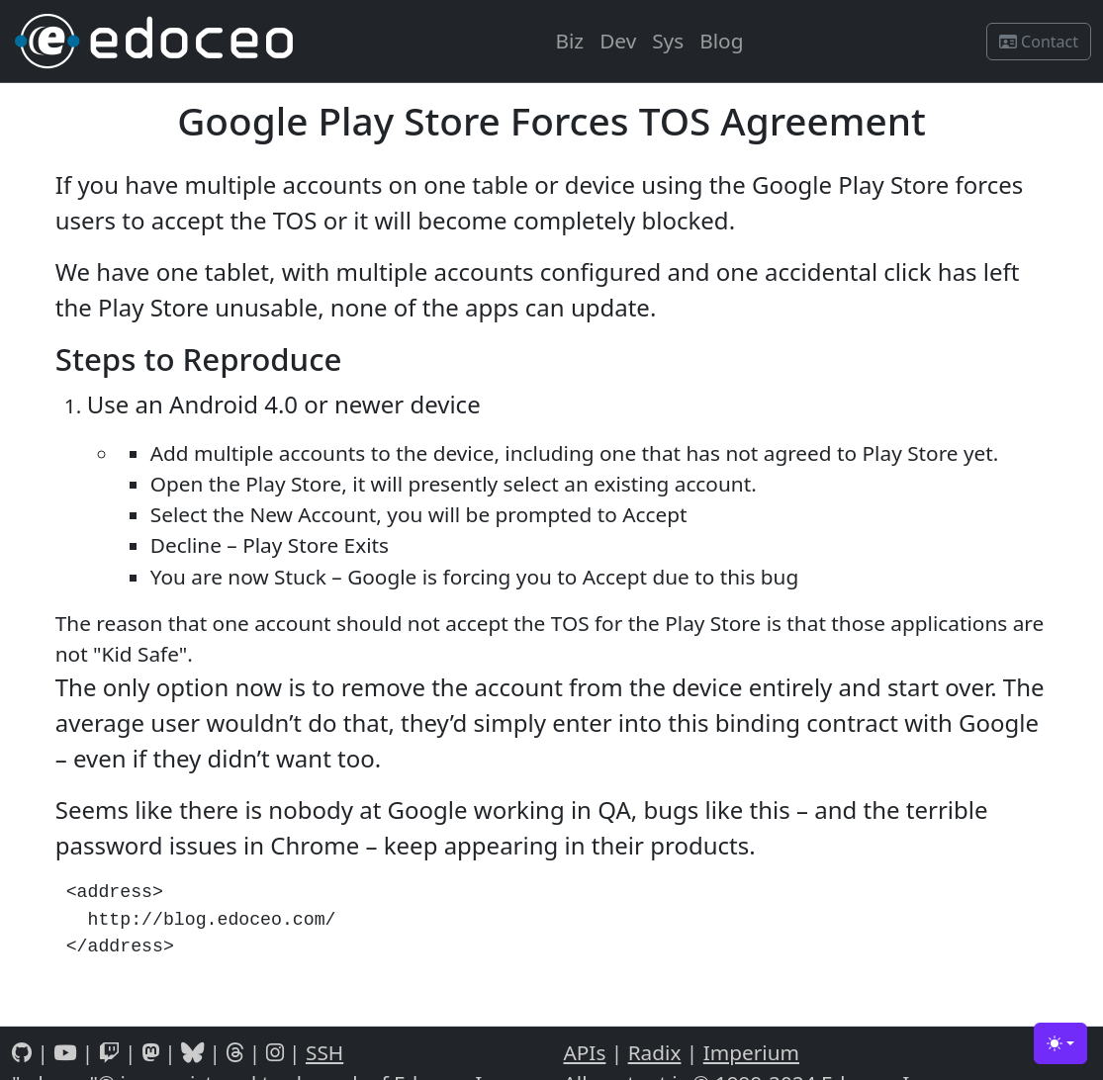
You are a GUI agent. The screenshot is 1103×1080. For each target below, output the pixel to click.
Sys (668, 40)
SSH (324, 1052)
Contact (1038, 41)
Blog (721, 40)
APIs (585, 1052)
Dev (617, 40)
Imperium (751, 1052)
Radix (655, 1052)
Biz (569, 40)
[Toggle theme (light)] (1060, 1043)
